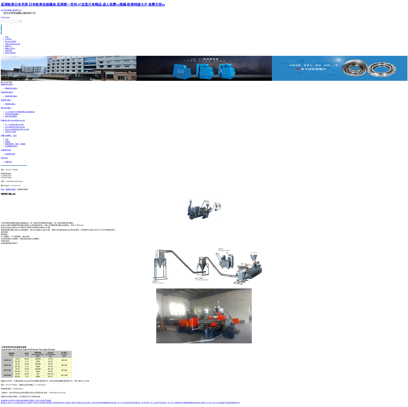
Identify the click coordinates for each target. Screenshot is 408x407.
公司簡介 (8, 39)
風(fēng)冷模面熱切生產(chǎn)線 (17, 129)
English (7, 17)
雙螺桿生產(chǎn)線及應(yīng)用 (13, 120)
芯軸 (6, 139)
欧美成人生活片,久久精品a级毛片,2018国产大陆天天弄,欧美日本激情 (26, 403)
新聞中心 (8, 46)
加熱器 (7, 142)
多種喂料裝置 (6, 150)
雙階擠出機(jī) (6, 100)
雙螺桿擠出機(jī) (7, 84)
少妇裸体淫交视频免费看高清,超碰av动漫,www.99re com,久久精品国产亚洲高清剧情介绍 (207, 403)
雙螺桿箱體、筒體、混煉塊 (15, 144)
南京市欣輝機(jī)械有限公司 (11, 10)
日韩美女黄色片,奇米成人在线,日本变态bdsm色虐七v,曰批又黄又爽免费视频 (80, 403)
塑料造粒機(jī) (6, 108)
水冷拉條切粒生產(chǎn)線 (15, 127)
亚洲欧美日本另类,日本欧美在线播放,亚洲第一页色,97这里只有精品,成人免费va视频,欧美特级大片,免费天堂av (83, 4)
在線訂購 (8, 51)
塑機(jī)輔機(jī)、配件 (9, 136)
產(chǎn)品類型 (10, 41)
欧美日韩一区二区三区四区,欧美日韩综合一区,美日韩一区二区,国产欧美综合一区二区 (141, 403)
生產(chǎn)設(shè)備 (12, 44)
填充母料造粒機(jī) (12, 114)
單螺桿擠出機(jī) (7, 92)
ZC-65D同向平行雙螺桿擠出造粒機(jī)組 (20, 112)
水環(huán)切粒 (10, 132)
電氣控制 (4, 158)
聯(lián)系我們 (10, 53)
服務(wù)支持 (10, 48)
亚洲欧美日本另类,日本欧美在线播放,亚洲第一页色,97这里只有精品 (26, 400)
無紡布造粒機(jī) (11, 116)
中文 (2, 17)
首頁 (6, 37)
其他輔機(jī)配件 (11, 146)
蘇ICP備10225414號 (82, 381)
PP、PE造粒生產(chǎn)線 (14, 124)
